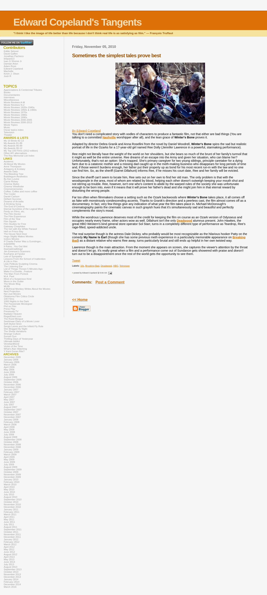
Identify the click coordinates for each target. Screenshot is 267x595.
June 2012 (9, 552)
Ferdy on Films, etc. (14, 211)
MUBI (7, 286)
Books (7, 92)
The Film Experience (15, 216)
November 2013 (12, 574)
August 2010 (10, 497)
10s (82, 266)
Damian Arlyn (11, 63)
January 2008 (11, 419)
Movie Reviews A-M (14, 102)
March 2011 (10, 514)
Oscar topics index (14, 130)
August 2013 (10, 567)
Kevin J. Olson (11, 73)
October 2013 (11, 572)
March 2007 (10, 394)
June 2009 (9, 462)
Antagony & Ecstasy (14, 169)
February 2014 (11, 582)
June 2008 (9, 432)
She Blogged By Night (15, 329)
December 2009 (12, 477)
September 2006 (12, 379)
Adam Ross (10, 66)
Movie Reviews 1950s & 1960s (20, 110)
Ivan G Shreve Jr (13, 61)
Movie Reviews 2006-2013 (18, 122)
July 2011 (9, 524)
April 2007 (9, 397)
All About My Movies (14, 164)
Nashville (109, 137)
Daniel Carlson (12, 196)
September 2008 (12, 439)
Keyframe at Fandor (14, 254)
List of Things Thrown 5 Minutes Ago (23, 269)
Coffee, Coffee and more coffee (20, 191)
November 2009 (12, 474)
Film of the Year (12, 219)
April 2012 (9, 547)
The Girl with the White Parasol (20, 229)
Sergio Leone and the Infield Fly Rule (23, 326)
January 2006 (11, 359)
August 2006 (10, 377)
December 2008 (12, 447)
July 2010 (9, 494)
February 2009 (11, 452)
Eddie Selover (11, 51)
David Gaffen (11, 53)
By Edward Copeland (86, 130)
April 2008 (9, 427)
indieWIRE (9, 244)
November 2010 (12, 504)
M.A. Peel (9, 276)
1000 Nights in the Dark (16, 301)
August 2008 (10, 437)
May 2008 (9, 429)
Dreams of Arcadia (14, 201)
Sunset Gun (10, 336)
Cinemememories (13, 189)
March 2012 (10, 544)
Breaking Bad (92, 266)
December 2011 (12, 537)
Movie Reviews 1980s (15, 115)
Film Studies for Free (15, 224)
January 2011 (11, 509)
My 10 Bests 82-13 (14, 140)
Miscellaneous (11, 100)
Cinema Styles (11, 184)
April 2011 (9, 517)
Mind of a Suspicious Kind (17, 279)
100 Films (9, 299)
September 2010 (12, 499)
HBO (115, 266)
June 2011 (9, 522)
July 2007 (9, 404)
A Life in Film (11, 261)
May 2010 (9, 489)
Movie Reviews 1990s (15, 117)
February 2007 (11, 392)
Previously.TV (11, 311)
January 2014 (11, 579)
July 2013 (9, 564)
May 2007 (9, 399)
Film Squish (10, 221)
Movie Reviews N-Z (14, 105)
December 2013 (12, 577)
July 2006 (9, 374)
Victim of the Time (13, 346)
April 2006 (9, 367)
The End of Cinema (14, 206)
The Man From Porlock (16, 274)
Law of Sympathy (13, 256)
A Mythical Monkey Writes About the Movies (27, 289)
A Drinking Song (12, 204)
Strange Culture (12, 334)
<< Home (80, 300)
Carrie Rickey (11, 181)
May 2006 (9, 369)
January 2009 (11, 449)
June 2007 (9, 402)
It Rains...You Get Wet (15, 246)
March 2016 (10, 587)
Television (124, 266)
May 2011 (9, 519)
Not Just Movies (12, 294)
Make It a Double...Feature (18, 271)
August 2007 (10, 407)
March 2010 (10, 484)
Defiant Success (12, 199)
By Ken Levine (11, 179)
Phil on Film (10, 306)
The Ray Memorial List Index (19, 155)
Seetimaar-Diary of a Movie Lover (22, 321)
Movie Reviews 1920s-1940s (19, 107)
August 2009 (10, 467)
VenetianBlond (11, 344)
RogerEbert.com (12, 316)
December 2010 (12, 507)
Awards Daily (11, 171)
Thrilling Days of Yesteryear (18, 339)
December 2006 (12, 387)
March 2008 (10, 424)
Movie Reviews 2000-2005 (18, 120)
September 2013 (12, 569)
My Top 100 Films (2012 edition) (21, 150)
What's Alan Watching (15, 349)
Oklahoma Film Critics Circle (19, 296)
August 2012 (10, 554)
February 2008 (11, 422)
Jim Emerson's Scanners (17, 251)
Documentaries (12, 95)
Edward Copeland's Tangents (77, 22)
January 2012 (11, 539)
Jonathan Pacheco (14, 56)
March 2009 (10, 454)
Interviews (9, 97)
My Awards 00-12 (13, 148)
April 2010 (9, 487)
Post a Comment (110, 282)
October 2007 (11, 412)
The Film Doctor (12, 214)
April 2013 (9, 557)
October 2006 (11, 382)
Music (7, 127)
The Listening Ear (13, 266)
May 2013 (9, 559)
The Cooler (10, 194)
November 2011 (12, 534)
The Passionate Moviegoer (18, 304)
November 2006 (12, 384)
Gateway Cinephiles (14, 226)
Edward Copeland (13, 68)
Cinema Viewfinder (14, 186)
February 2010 (11, 482)
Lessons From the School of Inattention (24, 259)
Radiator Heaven (13, 314)
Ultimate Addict (12, 341)
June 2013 (9, 562)
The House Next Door (15, 234)
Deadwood (184, 220)
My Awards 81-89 (13, 143)
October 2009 (11, 472)
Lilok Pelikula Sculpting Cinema (20, 264)
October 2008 (11, 442)
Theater (8, 135)
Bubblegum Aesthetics (16, 176)
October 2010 (11, 502)
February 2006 (11, 362)
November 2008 (12, 444)
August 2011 (10, 527)
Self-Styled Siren (13, 324)
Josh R (7, 76)
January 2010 (11, 479)
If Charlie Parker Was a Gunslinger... (23, 241)
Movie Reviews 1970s (15, 112)
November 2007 (12, 414)
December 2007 (12, 417)
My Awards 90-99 (13, 145)
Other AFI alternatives (15, 153)
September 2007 (12, 409)
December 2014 (12, 584)
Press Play (9, 309)
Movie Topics (11, 125)
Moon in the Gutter (14, 281)
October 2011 (11, 532)
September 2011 (12, 529)
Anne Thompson (12, 166)
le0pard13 (9, 58)
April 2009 (9, 457)
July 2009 (9, 464)
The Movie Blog (12, 284)
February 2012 (11, 542)
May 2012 (9, 549)
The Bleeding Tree (13, 174)
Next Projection (12, 291)
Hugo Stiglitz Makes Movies (18, 236)
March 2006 (10, 364)
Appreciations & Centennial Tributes (23, 90)
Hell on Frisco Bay (13, 231)
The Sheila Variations (15, 331)
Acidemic (9, 161)
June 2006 (9, 372)
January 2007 (11, 389)
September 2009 (12, 469)
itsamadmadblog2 (13, 249)
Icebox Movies (11, 239)
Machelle (8, 71)
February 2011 (11, 512)
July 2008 (9, 434)
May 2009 (9, 459)
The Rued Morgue (13, 319)
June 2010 (9, 492)
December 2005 (12, 357)
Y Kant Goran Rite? (14, 351)
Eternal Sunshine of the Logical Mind (23, 209)
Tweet (76, 260)
